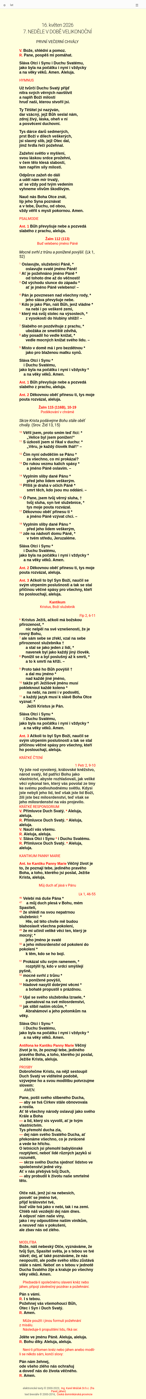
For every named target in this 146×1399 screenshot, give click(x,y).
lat (11, 5)
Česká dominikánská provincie (74, 1394)
